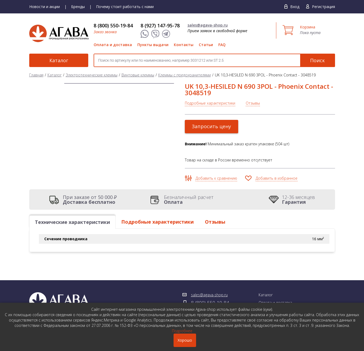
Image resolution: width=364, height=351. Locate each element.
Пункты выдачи (152, 44)
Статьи (206, 44)
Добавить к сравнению (216, 178)
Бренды (78, 6)
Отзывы (253, 103)
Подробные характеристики (210, 103)
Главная (36, 74)
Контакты (183, 44)
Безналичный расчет (189, 199)
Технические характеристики (72, 222)
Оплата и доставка (113, 44)
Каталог (58, 60)
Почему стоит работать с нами (125, 6)
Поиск (317, 60)
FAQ (222, 44)
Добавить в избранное (276, 178)
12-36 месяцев (298, 199)
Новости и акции (44, 6)
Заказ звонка (105, 31)
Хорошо (185, 340)
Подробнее (182, 330)
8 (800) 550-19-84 (113, 25)
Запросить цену (211, 126)
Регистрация (323, 6)
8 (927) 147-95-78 (160, 25)
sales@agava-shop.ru (207, 25)
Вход (294, 6)
